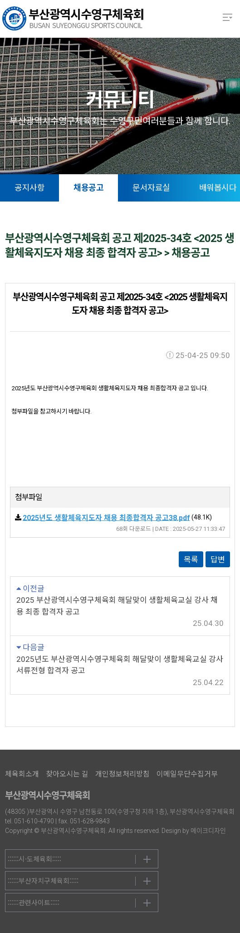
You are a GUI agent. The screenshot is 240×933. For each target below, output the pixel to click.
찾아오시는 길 (67, 774)
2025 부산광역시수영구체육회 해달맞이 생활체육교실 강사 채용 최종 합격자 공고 (117, 605)
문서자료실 (151, 187)
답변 (218, 559)
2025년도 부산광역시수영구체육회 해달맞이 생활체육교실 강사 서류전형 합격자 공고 (119, 665)
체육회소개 (22, 774)
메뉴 (227, 17)
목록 (191, 559)
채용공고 (88, 187)
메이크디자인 (208, 830)
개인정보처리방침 (122, 774)
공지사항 (29, 187)
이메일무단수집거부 (187, 774)
